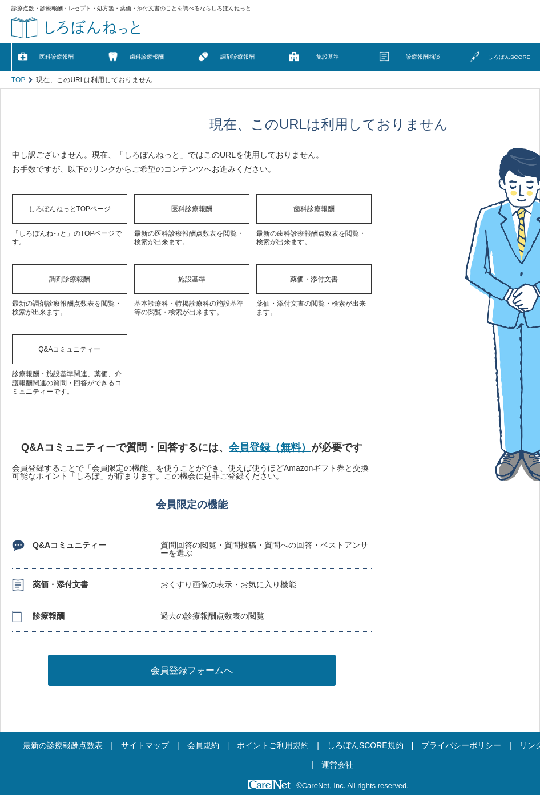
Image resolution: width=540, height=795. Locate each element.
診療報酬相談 (423, 57)
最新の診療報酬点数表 (63, 745)
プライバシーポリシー (461, 745)
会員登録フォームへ (192, 670)
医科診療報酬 (56, 57)
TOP (18, 80)
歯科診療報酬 (147, 57)
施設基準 (327, 57)
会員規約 (203, 745)
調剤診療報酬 (237, 57)
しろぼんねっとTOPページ (70, 209)
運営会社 (337, 764)
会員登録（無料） (270, 447)
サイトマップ (145, 745)
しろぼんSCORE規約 (365, 745)
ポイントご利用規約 (273, 745)
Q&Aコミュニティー (69, 349)
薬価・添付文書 (314, 279)
